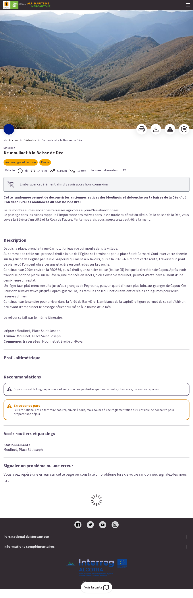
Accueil (13, 140)
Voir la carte (96, 587)
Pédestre (30, 140)
